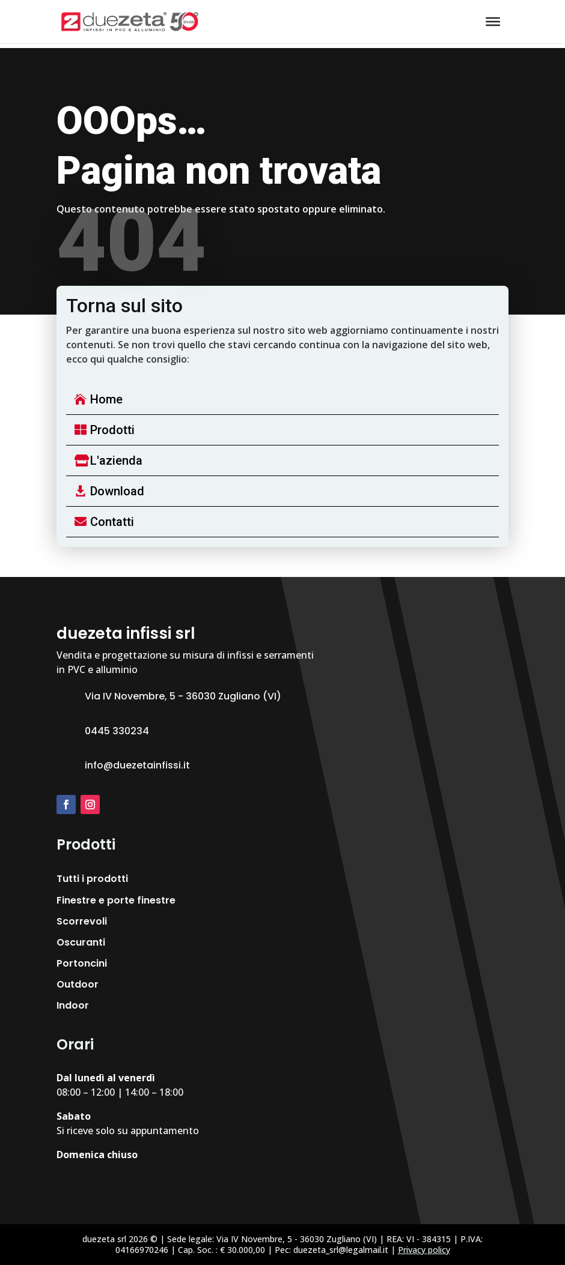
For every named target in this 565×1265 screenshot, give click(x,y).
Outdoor (77, 984)
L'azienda (116, 460)
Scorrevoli (81, 921)
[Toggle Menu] (493, 21)
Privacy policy (424, 1249)
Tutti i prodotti (92, 879)
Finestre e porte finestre (116, 900)
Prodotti (112, 430)
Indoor (72, 1005)
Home (106, 399)
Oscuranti (80, 942)
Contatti (112, 522)
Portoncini (81, 963)
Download (117, 491)
